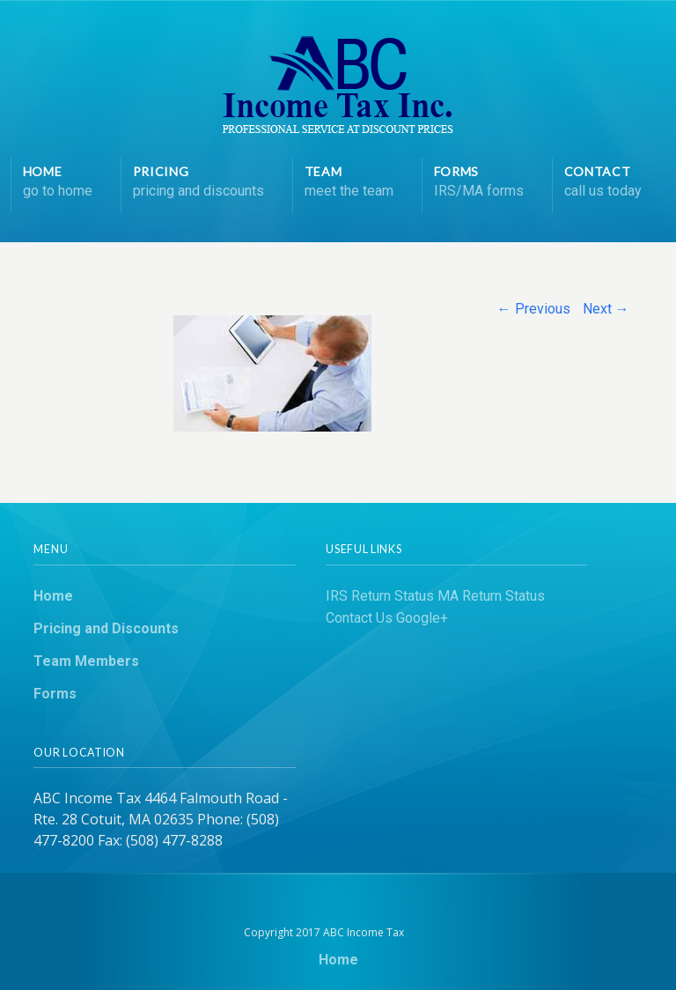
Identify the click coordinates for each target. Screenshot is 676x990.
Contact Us (359, 618)
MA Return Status (491, 595)
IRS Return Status (380, 595)
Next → (606, 308)
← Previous (533, 308)
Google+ (422, 618)
